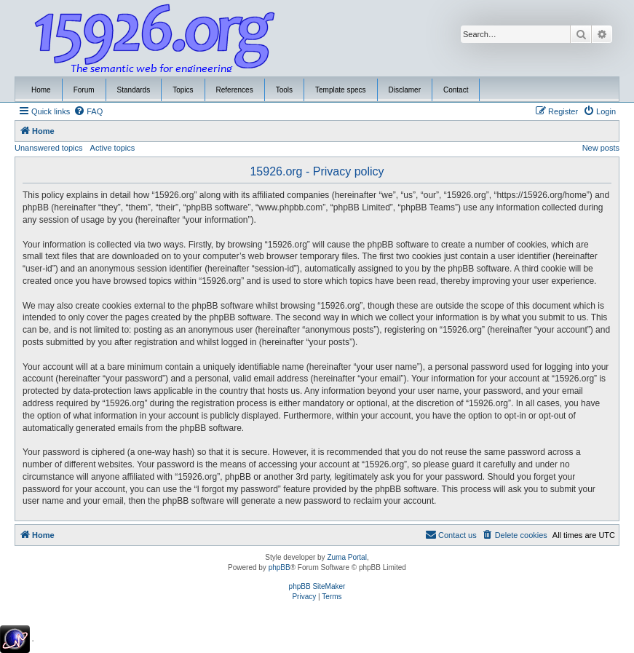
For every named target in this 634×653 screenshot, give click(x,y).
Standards (134, 90)
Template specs (340, 90)
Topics (183, 90)
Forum (84, 90)
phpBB (279, 567)
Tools (284, 90)
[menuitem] (88, 111)
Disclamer (405, 90)
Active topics (112, 147)
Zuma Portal (346, 557)
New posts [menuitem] (600, 147)
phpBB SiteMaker (317, 586)
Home (41, 90)
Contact (455, 90)
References (234, 90)
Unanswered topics (49, 147)
